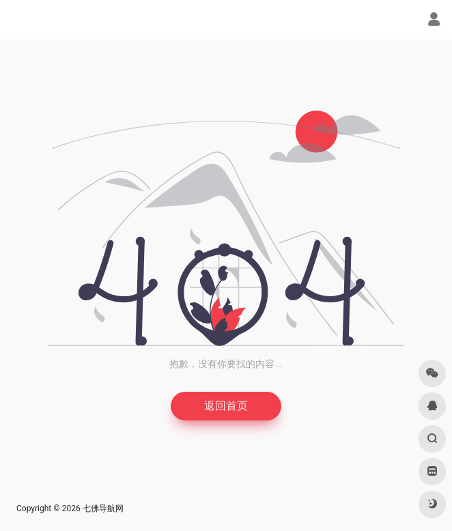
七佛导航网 (103, 508)
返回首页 (226, 405)
